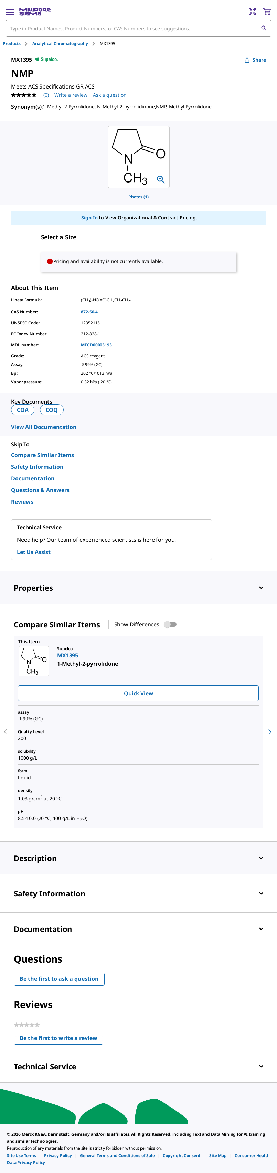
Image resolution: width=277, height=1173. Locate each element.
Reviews (22, 502)
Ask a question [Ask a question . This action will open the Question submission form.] (110, 95)
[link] (21, 1156)
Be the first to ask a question (59, 979)
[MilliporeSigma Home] (35, 12)
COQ (52, 410)
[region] (138, 157)
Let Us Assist (34, 552)
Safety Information (37, 466)
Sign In (89, 217)
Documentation (33, 478)
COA (23, 410)
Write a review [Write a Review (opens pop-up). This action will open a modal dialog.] (70, 95)
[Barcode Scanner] (252, 12)
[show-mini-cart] (266, 12)
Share (255, 59)
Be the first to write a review (61, 1039)
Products (12, 43)
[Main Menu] (10, 12)
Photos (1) (138, 197)
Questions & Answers (40, 490)
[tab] (17, 43)
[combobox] (138, 28)
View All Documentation (44, 427)
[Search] (263, 28)
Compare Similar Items (42, 455)
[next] (269, 731)
